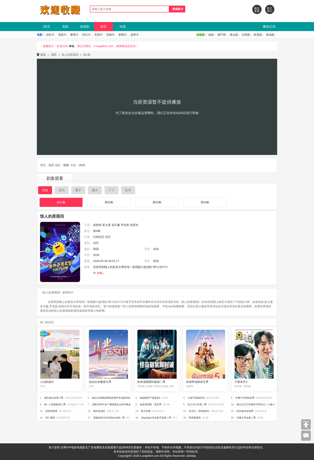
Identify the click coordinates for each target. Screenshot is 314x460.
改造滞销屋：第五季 (150, 404)
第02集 (109, 202)
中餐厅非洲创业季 (245, 397)
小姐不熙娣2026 (196, 397)
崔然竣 (97, 224)
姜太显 (106, 224)
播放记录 (269, 26)
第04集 (205, 202)
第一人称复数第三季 (55, 404)
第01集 (61, 202)
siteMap (191, 455)
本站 (71, 46)
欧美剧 (258, 34)
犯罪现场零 (51, 411)
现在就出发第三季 (53, 397)
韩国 (66, 165)
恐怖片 (110, 34)
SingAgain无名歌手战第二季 (156, 417)
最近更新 (257, 10)
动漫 (122, 26)
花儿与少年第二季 (197, 404)
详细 (99, 273)
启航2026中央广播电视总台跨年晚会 (111, 404)
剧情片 (123, 34)
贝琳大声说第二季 (246, 417)
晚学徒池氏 (99, 411)
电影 (65, 26)
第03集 (157, 202)
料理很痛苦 (195, 417)
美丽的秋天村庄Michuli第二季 (109, 417)
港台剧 (234, 34)
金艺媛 (116, 224)
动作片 (50, 34)
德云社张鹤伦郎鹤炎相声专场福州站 (111, 397)
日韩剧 (246, 34)
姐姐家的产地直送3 (150, 397)
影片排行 (270, 10)
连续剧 (84, 26)
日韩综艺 (98, 237)
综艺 (103, 26)
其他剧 (270, 34)
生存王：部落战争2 (199, 411)
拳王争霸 (146, 411)
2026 (82, 165)
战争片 (135, 34)
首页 (46, 26)
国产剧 (221, 34)
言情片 (98, 34)
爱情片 (74, 34)
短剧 (211, 34)
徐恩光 (134, 224)
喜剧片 (62, 34)
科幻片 (86, 34)
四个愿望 (50, 417)
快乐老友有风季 (245, 411)
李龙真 (125, 224)
